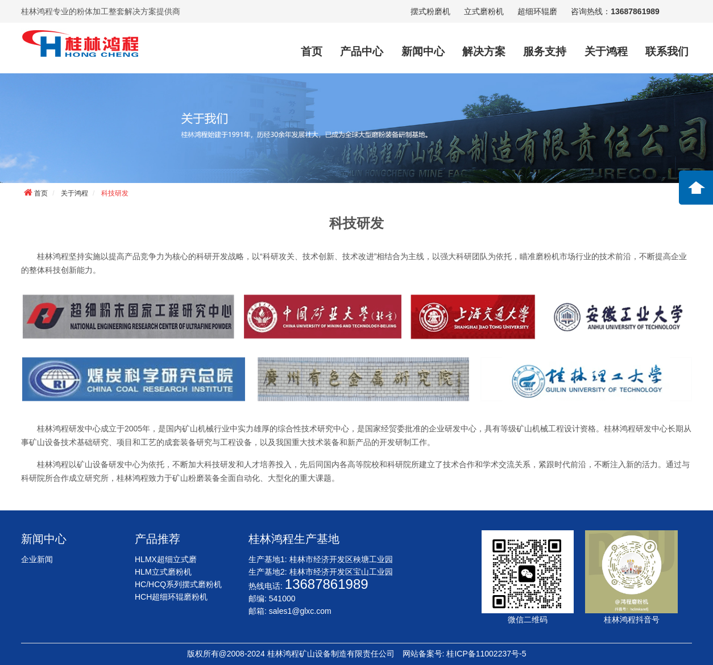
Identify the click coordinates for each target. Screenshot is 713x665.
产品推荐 (157, 539)
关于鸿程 (606, 51)
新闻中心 (423, 51)
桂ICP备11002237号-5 (486, 653)
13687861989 (326, 584)
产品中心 (361, 51)
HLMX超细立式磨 (166, 559)
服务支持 (544, 51)
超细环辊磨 (537, 11)
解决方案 (483, 51)
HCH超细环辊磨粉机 (171, 596)
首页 (311, 51)
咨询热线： (615, 11)
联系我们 (667, 51)
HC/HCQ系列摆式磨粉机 (178, 584)
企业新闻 (37, 559)
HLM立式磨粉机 (163, 571)
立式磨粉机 (484, 11)
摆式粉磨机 (430, 11)
